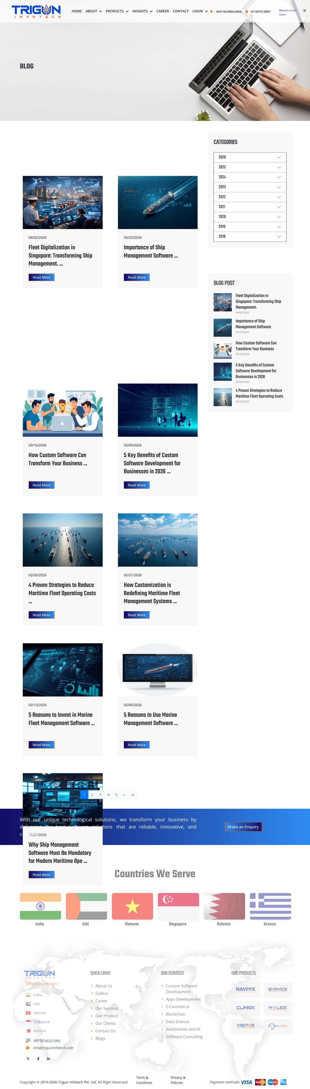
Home (77, 11)
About (91, 11)
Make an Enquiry (243, 827)
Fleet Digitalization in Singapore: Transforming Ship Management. (258, 369)
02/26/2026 (37, 575)
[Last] (133, 797)
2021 (222, 216)
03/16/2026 (37, 445)
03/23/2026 (133, 293)
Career (162, 11)
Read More (41, 333)
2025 (222, 176)
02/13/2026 (37, 705)
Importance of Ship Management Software (253, 391)
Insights (140, 11)
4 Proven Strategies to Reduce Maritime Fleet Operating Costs (259, 461)
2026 (222, 166)
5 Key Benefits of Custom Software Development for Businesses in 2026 (256, 438)
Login (198, 11)
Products (115, 11)
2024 (222, 186)
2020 (222, 226)
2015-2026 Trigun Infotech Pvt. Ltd (68, 1082)
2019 (222, 236)
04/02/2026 (37, 293)
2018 (222, 246)
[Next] (124, 797)
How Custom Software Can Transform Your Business (256, 413)
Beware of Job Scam (288, 12)
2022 (222, 206)
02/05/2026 (133, 705)
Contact (181, 11)
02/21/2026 (133, 575)
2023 (222, 196)
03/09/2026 (133, 445)
